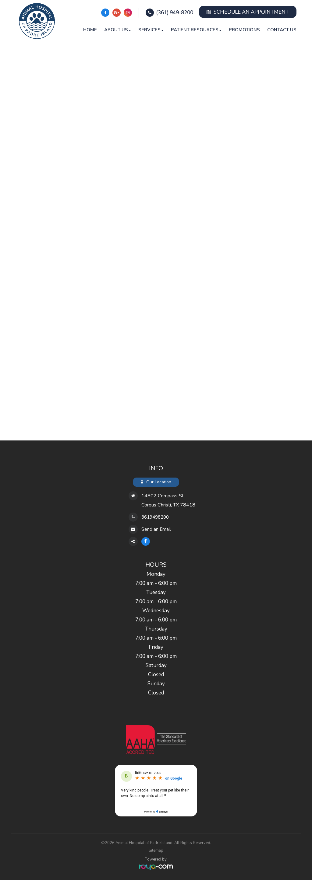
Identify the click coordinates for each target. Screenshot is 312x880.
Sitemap (156, 850)
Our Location (158, 482)
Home (90, 30)
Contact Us (281, 30)
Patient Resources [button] (196, 30)
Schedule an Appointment (248, 12)
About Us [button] (117, 30)
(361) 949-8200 (174, 12)
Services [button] (151, 30)
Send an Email (157, 529)
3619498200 (156, 516)
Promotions (244, 30)
